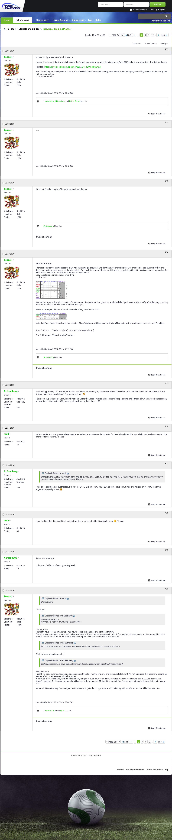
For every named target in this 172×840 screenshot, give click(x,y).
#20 (166, 589)
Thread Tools (149, 44)
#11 (166, 49)
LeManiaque (49, 101)
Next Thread (94, 755)
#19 (166, 550)
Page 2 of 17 (117, 35)
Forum (7, 20)
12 (152, 35)
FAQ (90, 20)
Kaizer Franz (74, 101)
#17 (166, 464)
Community (42, 20)
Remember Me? (140, 10)
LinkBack (136, 44)
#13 (166, 181)
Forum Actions (60, 20)
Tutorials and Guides (28, 29)
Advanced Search (161, 20)
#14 (166, 252)
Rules (98, 20)
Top (167, 769)
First (128, 35)
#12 (166, 122)
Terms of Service (154, 769)
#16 (166, 426)
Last (165, 35)
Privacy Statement (135, 769)
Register (162, 9)
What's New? (22, 20)
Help (153, 9)
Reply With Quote (157, 113)
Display (163, 44)
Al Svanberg (60, 101)
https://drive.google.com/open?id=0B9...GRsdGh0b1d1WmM (72, 67)
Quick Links (78, 20)
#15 (166, 383)
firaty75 (61, 710)
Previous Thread (80, 755)
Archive (120, 769)
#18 (166, 513)
